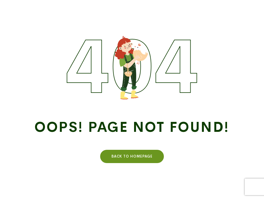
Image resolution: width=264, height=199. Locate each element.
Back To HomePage (132, 156)
